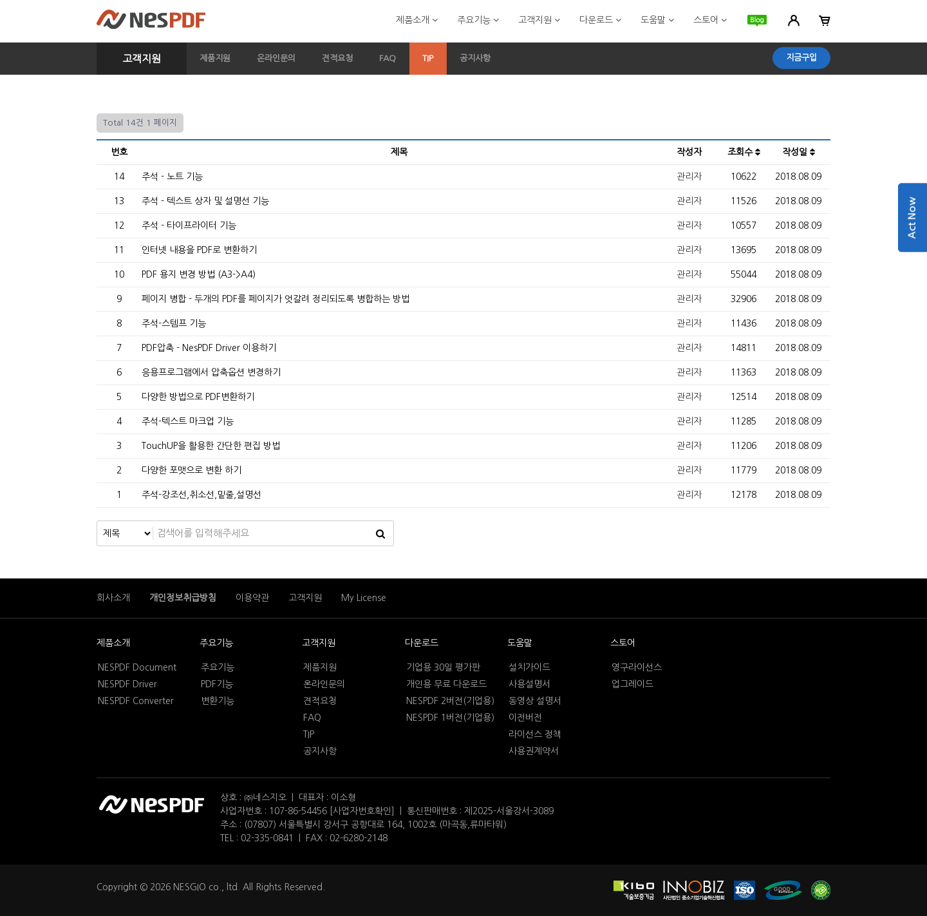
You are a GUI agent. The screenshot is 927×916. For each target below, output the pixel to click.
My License (363, 597)
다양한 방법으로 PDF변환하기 (198, 396)
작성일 (798, 152)
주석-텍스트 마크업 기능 (188, 421)
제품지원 (215, 58)
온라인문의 (276, 58)
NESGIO (189, 887)
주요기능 (478, 19)
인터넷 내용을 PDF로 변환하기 (199, 249)
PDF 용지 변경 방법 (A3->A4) (199, 274)
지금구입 (801, 57)
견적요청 (337, 58)
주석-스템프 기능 (174, 323)
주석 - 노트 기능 (172, 176)
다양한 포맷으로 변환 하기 (191, 470)
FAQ (387, 58)
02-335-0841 (267, 838)
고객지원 (539, 19)
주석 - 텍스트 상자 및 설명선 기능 (205, 200)
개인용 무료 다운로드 (446, 684)
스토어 (710, 19)
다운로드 (600, 19)
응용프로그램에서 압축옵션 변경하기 (211, 372)
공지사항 (475, 58)
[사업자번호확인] (362, 811)
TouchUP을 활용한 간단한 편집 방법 (211, 445)
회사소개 (113, 597)
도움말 (657, 19)
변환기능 (217, 700)
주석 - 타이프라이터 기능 (189, 225)
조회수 (743, 152)
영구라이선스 (637, 667)
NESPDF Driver (127, 684)
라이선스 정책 (535, 734)
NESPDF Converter (136, 700)
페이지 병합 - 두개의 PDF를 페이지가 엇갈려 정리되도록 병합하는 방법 (275, 298)
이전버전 (525, 717)
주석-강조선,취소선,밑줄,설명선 (201, 494)
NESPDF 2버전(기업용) (450, 700)
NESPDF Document (137, 667)
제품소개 (417, 19)
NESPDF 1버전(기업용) (450, 717)
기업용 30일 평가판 (443, 667)
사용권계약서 (534, 751)
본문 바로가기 (0, 0)
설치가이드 (529, 667)
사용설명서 (529, 684)
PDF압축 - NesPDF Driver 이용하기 (209, 347)
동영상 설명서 (535, 700)
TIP (427, 58)
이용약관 (252, 597)
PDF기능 (217, 684)
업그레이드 (632, 684)
